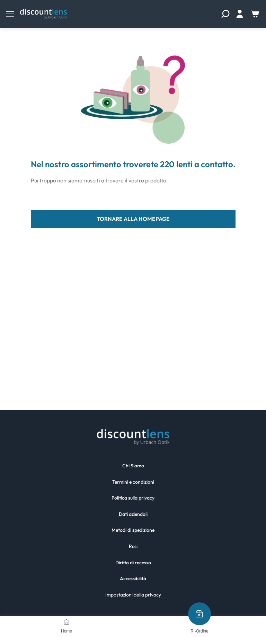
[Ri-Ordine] (199, 613)
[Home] (66, 621)
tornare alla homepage (133, 218)
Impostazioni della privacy (133, 595)
